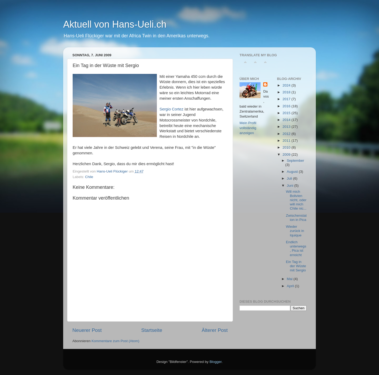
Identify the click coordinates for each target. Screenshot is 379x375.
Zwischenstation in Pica (296, 218)
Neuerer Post (87, 330)
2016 (286, 106)
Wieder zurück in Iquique (295, 231)
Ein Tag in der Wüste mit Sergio (296, 266)
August (293, 172)
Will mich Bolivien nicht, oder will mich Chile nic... (296, 200)
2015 (286, 113)
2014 (286, 120)
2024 (286, 85)
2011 (286, 141)
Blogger (216, 362)
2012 (286, 134)
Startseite (151, 330)
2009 (286, 154)
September (295, 161)
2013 (286, 127)
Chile (89, 177)
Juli (290, 178)
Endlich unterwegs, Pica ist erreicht (296, 248)
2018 (286, 92)
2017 (286, 99)
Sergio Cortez (171, 109)
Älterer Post (215, 330)
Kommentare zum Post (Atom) (115, 341)
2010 (286, 147)
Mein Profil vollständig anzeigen (248, 128)
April (291, 286)
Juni (291, 185)
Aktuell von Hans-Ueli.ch (114, 24)
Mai (290, 279)
